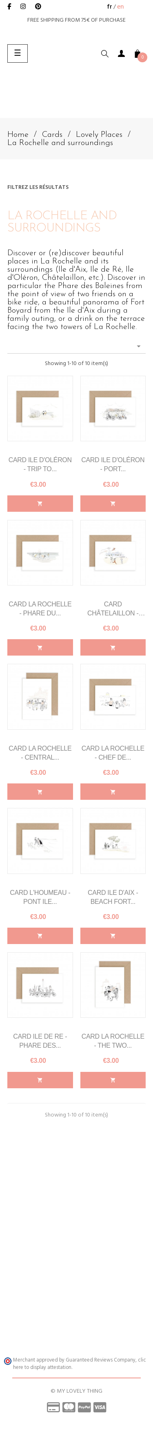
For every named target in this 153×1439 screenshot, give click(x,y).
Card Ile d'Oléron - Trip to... (40, 464)
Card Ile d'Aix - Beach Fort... (113, 897)
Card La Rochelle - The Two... (113, 1041)
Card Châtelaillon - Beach (112, 609)
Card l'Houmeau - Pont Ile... (40, 897)
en (120, 7)
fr (109, 7)
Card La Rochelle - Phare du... (40, 609)
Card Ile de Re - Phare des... (40, 1041)
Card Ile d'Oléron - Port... (112, 464)
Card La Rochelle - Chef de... (113, 753)
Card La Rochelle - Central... (40, 753)
